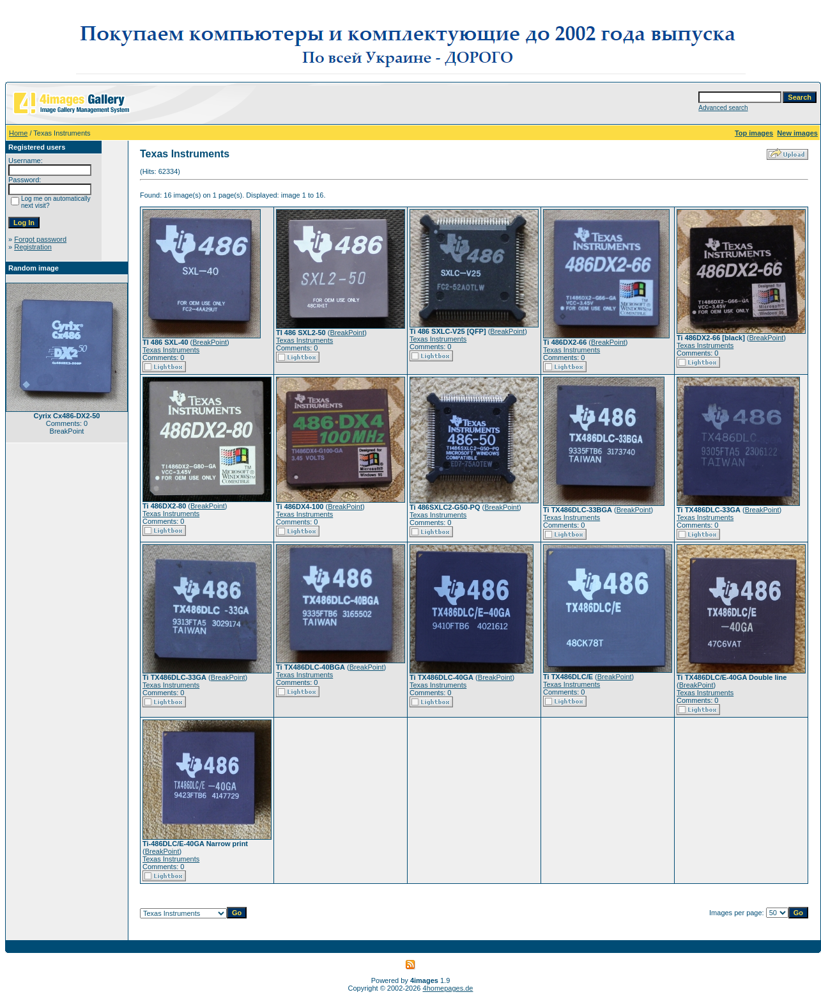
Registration (33, 247)
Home (18, 133)
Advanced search (723, 107)
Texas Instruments (170, 350)
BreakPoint (209, 342)
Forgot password (40, 239)
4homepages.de (448, 988)
